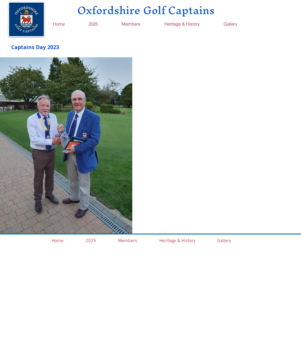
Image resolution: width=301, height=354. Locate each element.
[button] (138, 24)
